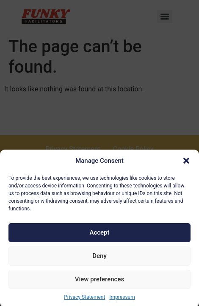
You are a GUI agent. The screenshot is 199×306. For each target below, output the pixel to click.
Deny (99, 258)
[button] (186, 163)
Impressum (122, 299)
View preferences (99, 281)
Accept (99, 234)
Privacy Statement (84, 299)
